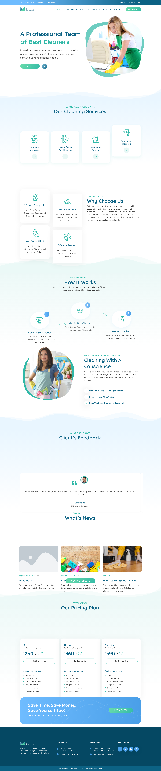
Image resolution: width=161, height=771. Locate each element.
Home (60, 9)
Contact (118, 9)
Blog (105, 9)
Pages (83, 9)
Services (70, 9)
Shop (94, 9)
